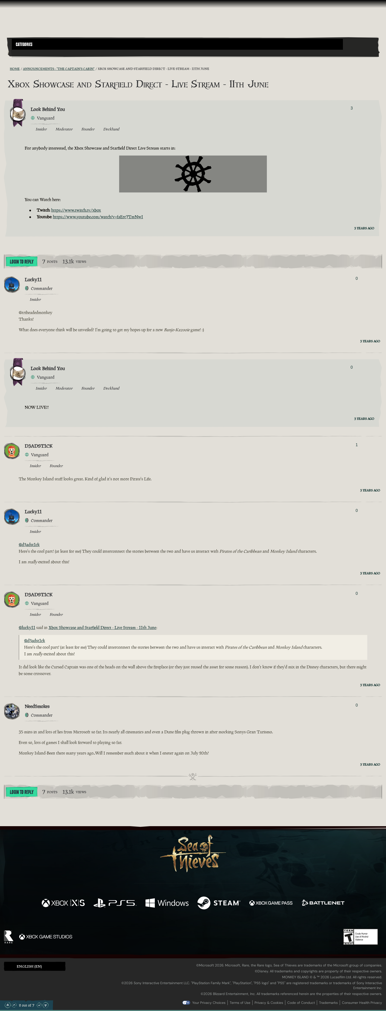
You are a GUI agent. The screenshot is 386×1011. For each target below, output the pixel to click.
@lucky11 (27, 627)
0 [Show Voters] (356, 278)
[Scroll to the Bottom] (45, 1005)
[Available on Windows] (167, 903)
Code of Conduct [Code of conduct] (301, 1002)
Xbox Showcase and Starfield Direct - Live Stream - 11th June (102, 627)
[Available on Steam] (219, 903)
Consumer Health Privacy (362, 1002)
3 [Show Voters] (352, 108)
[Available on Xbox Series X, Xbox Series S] (63, 903)
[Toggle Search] (26, 53)
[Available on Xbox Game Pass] (271, 903)
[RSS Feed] (7, 69)
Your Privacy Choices (208, 1002)
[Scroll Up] (14, 1005)
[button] (177, 44)
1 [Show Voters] (356, 445)
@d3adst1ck (29, 544)
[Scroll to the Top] (8, 1005)
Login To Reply (21, 262)
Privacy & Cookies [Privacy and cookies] (269, 1002)
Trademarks (328, 1002)
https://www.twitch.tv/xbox (76, 210)
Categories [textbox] (24, 44)
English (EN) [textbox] (29, 966)
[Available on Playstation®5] (115, 903)
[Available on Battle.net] (323, 903)
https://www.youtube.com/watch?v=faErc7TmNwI (98, 217)
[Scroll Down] (39, 1005)
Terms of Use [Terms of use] (240, 1002)
